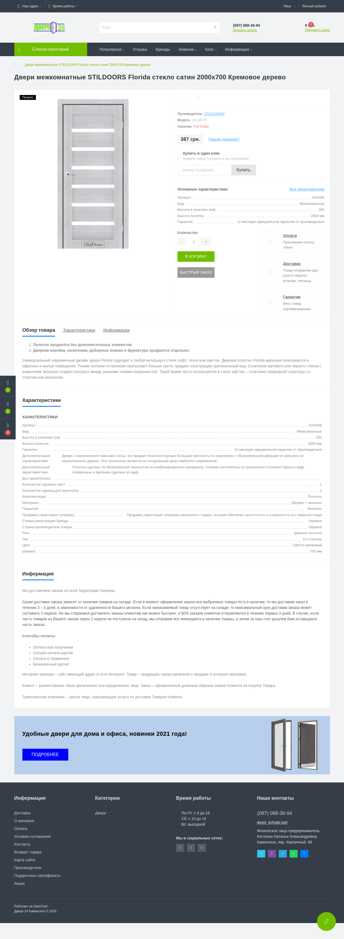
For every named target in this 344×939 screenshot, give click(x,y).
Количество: (188, 232)
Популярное (112, 49)
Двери (100, 813)
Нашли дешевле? (224, 139)
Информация (238, 49)
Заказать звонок (245, 30)
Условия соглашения (32, 836)
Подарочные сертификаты (37, 875)
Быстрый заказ (196, 272)
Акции (19, 883)
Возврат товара (28, 852)
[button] (29, 6)
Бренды (163, 49)
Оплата (290, 235)
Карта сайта (24, 860)
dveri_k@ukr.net (272, 822)
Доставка (292, 264)
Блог (210, 49)
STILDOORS (214, 114)
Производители (27, 868)
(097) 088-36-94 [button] (274, 813)
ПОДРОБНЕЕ (45, 754)
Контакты (22, 844)
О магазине (24, 821)
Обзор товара (38, 330)
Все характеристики (306, 189)
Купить (244, 170)
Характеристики (79, 330)
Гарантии (292, 297)
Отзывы (140, 49)
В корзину (196, 256)
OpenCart (40, 906)
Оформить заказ (317, 30)
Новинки (188, 49)
